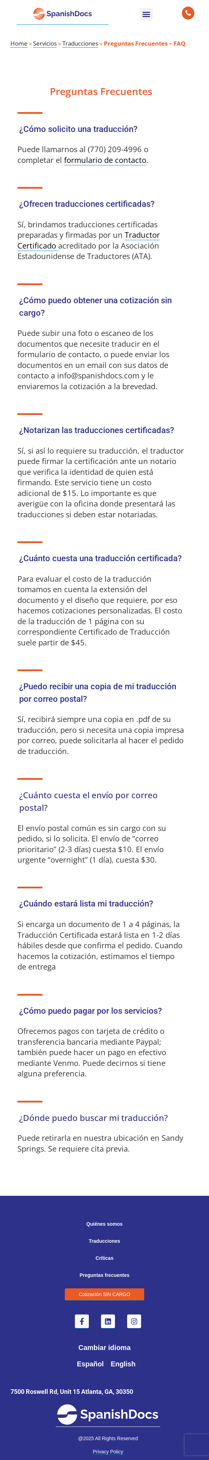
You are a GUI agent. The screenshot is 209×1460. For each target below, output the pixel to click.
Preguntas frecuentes (104, 1275)
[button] (146, 14)
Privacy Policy (108, 1451)
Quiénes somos (104, 1224)
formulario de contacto (105, 160)
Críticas (104, 1258)
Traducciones (80, 43)
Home (19, 43)
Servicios (45, 43)
